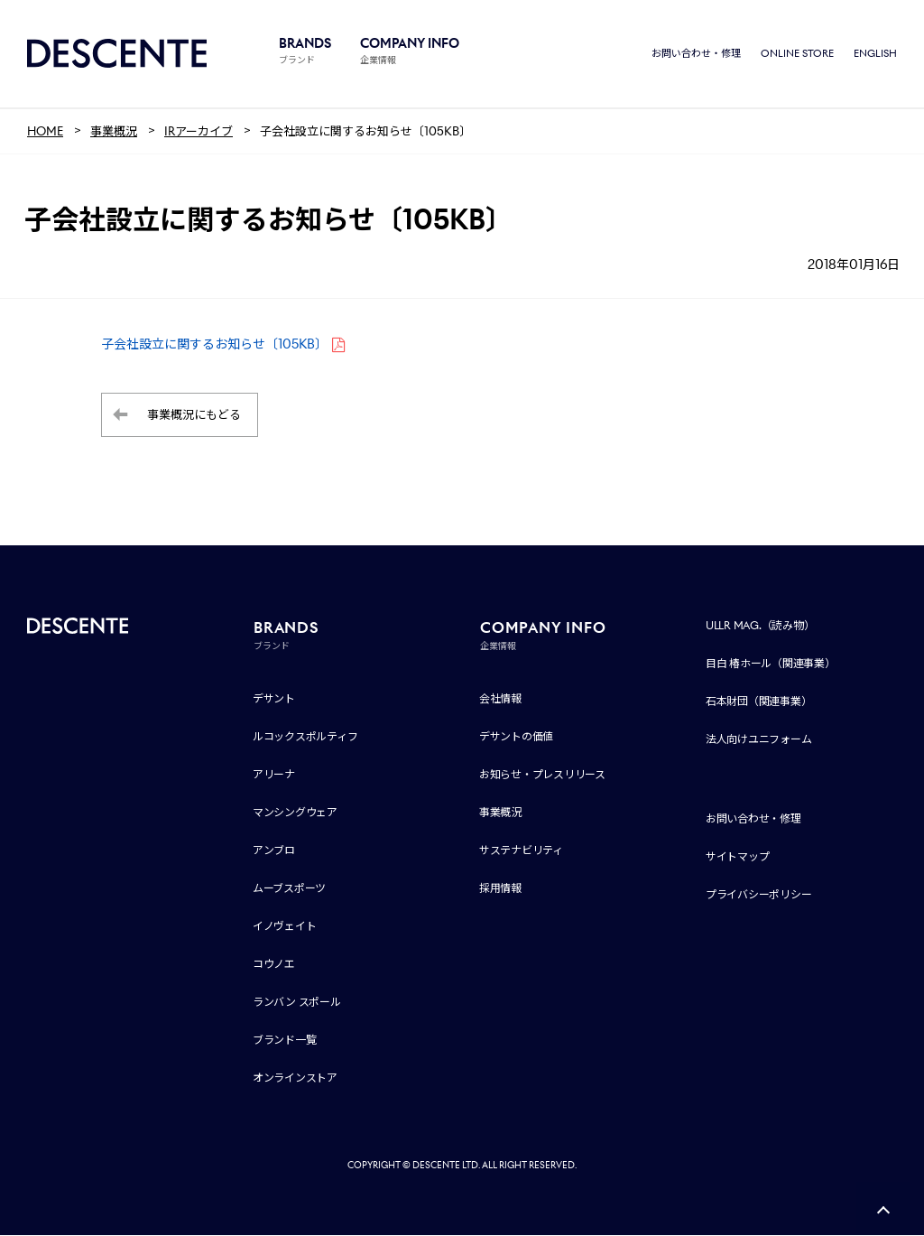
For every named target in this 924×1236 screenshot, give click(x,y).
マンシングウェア (295, 813)
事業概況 (500, 813)
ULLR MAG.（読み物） (760, 626)
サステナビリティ (521, 851)
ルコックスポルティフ (305, 737)
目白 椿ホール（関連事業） (771, 664)
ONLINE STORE (797, 54)
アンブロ (274, 851)
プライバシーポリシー (759, 895)
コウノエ (274, 964)
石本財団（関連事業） (759, 702)
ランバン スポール (297, 1002)
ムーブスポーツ (289, 889)
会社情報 (500, 699)
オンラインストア (295, 1078)
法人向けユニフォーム (759, 740)
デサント (274, 699)
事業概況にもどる (194, 415)
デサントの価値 (516, 737)
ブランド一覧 (285, 1040)
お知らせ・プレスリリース (542, 775)
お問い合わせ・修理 (696, 54)
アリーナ (274, 775)
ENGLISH (875, 54)
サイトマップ (738, 857)
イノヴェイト (285, 927)
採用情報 (500, 889)
